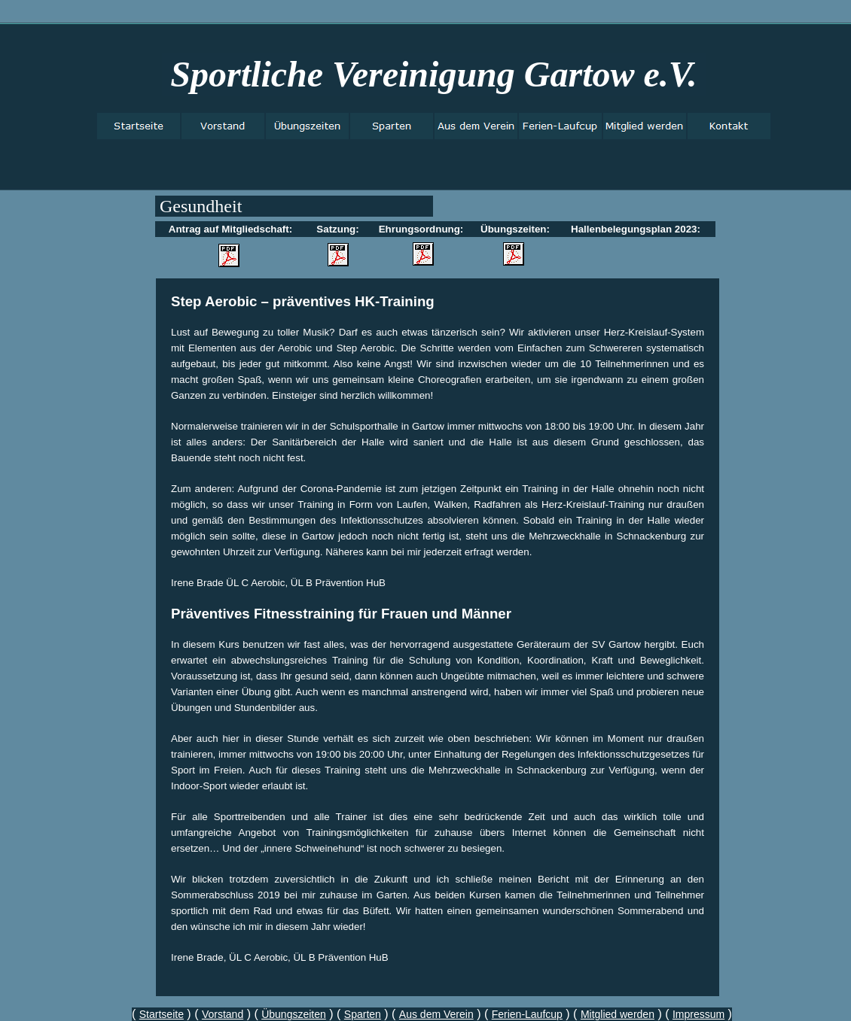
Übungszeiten (293, 1014)
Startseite (161, 1014)
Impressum (698, 1014)
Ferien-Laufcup (527, 1014)
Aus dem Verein (436, 1014)
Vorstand (222, 1014)
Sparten (362, 1014)
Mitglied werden (617, 1014)
